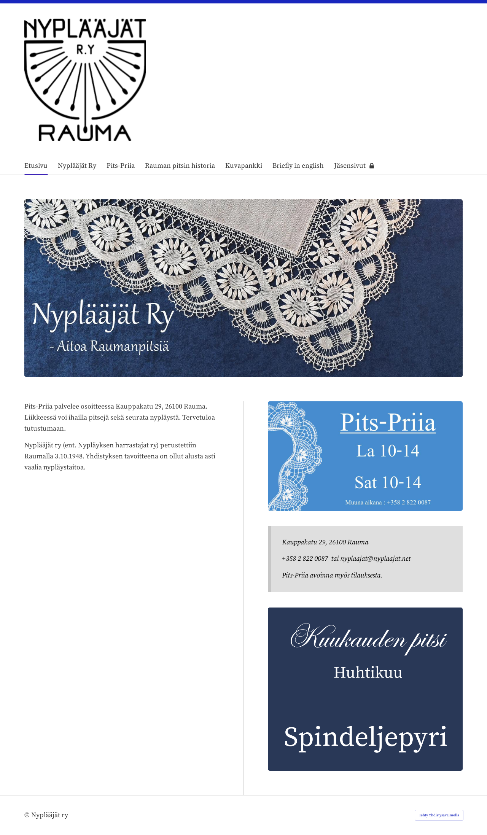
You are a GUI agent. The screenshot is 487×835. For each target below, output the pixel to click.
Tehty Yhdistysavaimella (439, 815)
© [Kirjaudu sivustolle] (27, 815)
